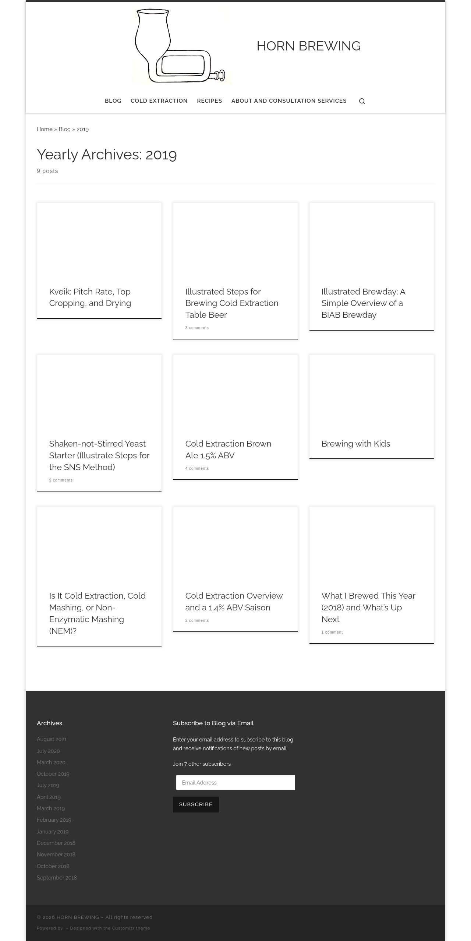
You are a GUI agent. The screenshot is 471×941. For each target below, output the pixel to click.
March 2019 (51, 808)
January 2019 (52, 831)
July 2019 (48, 785)
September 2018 (57, 877)
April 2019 (49, 797)
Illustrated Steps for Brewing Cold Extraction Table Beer (232, 303)
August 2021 (52, 739)
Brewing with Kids (356, 443)
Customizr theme (131, 928)
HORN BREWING (78, 917)
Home (45, 129)
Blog (65, 129)
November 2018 (56, 854)
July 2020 (48, 751)
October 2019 (53, 774)
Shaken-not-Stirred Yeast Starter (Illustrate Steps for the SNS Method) (99, 455)
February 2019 (54, 820)
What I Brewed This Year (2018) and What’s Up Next (368, 607)
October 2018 (53, 866)
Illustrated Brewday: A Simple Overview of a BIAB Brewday (364, 303)
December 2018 (56, 843)
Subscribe (196, 804)
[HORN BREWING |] (180, 44)
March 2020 (51, 762)
